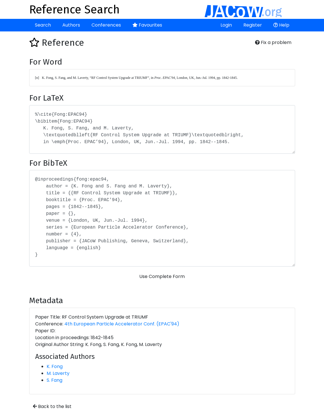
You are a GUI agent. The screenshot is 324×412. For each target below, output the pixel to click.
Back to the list (52, 406)
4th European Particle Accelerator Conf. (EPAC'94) (121, 324)
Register (252, 25)
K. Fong (55, 366)
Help (281, 25)
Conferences (106, 25)
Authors (71, 25)
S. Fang (54, 380)
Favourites (147, 25)
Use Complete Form (162, 276)
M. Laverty (58, 373)
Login (226, 25)
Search (43, 25)
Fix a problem (273, 42)
